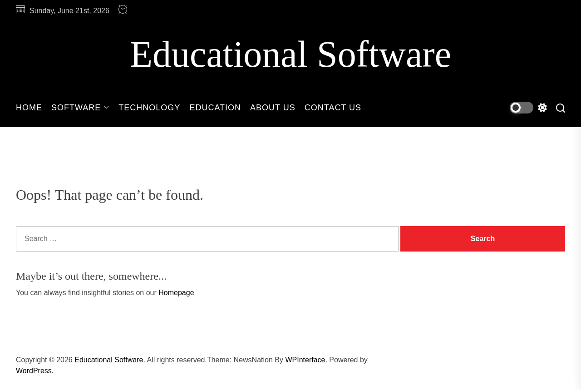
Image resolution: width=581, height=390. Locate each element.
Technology (149, 107)
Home (29, 107)
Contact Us (333, 107)
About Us (272, 107)
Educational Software (290, 54)
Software (80, 107)
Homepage (176, 292)
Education (215, 107)
